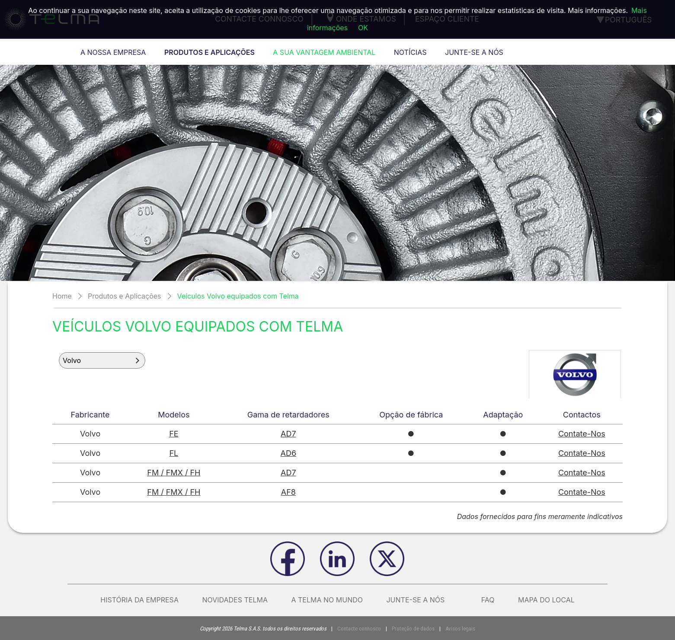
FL (174, 453)
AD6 (289, 453)
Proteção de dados (413, 628)
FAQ (488, 599)
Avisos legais (460, 628)
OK (363, 27)
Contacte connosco (359, 628)
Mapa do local (546, 599)
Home (62, 296)
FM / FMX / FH (173, 472)
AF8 (288, 492)
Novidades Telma (235, 599)
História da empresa (139, 599)
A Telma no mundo (327, 599)
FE (173, 433)
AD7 (288, 433)
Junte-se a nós (421, 599)
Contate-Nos (581, 433)
